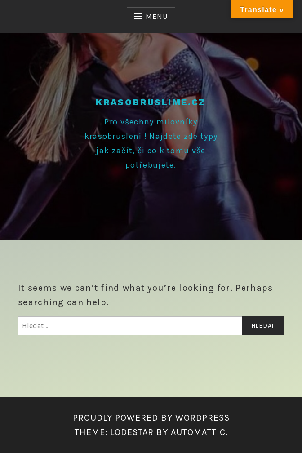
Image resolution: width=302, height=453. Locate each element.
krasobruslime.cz (151, 102)
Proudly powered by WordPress (151, 418)
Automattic (198, 432)
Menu (156, 16)
